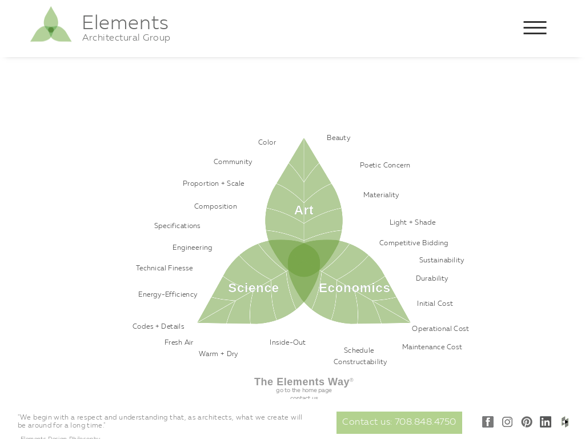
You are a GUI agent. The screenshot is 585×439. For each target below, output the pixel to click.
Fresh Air (179, 343)
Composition (215, 206)
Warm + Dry (218, 354)
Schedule (359, 351)
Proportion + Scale (214, 184)
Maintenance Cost (432, 347)
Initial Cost (435, 304)
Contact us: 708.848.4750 (399, 422)
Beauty (338, 138)
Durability (432, 279)
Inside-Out (288, 343)
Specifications (177, 226)
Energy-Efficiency (168, 295)
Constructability (360, 362)
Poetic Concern (385, 165)
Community (233, 162)
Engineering (193, 248)
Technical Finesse (164, 268)
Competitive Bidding (413, 243)
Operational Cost (440, 329)
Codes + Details (159, 327)
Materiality (381, 195)
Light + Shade (412, 223)
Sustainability (441, 260)
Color (267, 142)
